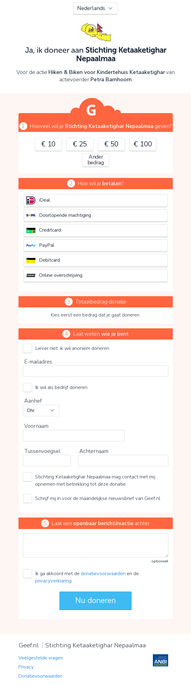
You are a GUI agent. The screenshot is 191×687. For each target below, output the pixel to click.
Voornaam (36, 426)
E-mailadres (38, 361)
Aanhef (33, 400)
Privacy (26, 667)
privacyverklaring (53, 580)
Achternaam (93, 451)
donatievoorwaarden (103, 573)
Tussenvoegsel (42, 451)
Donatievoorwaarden (40, 676)
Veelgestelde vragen (40, 658)
